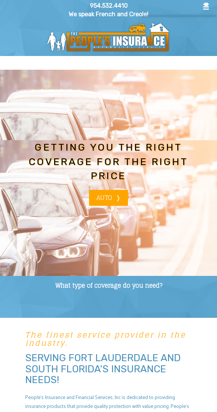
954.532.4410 (109, 5)
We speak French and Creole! (108, 14)
